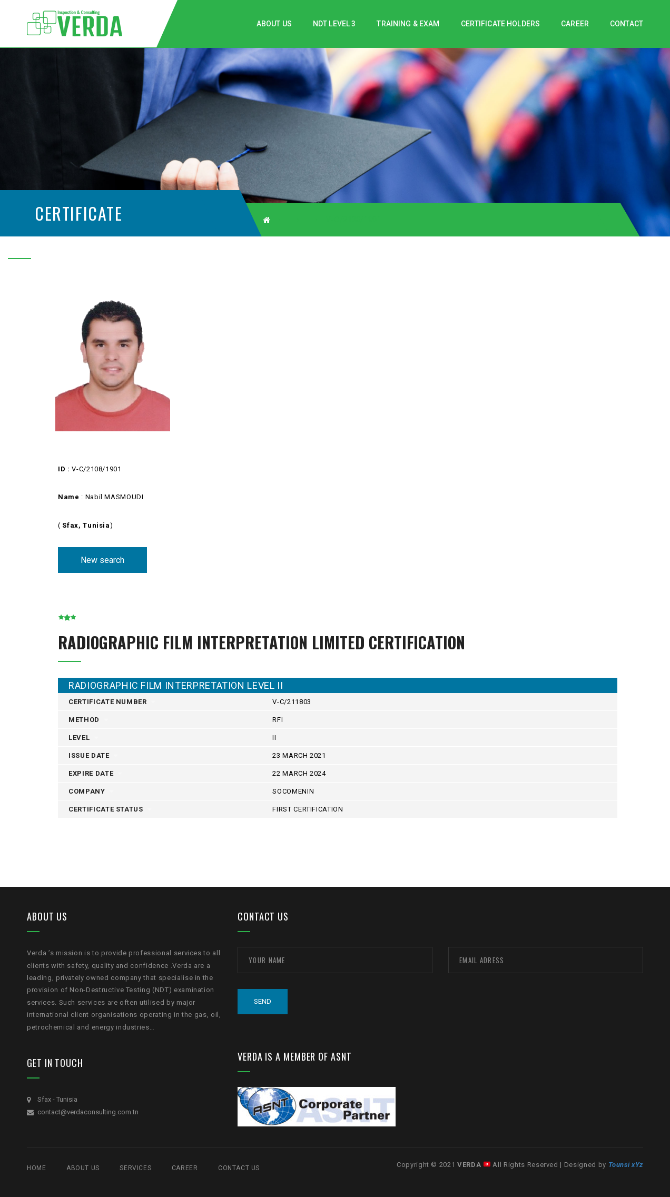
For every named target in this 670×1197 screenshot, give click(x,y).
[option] (139, 360)
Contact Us (239, 1168)
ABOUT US (83, 1168)
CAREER (185, 1168)
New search (102, 560)
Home (36, 1168)
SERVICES (135, 1168)
